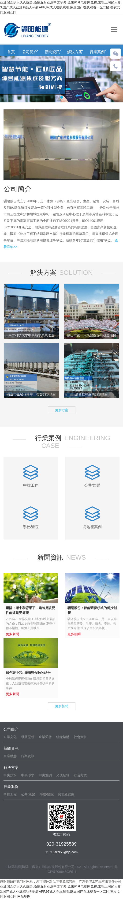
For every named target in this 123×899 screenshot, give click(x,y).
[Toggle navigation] (114, 29)
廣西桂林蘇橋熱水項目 (91, 394)
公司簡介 (29, 52)
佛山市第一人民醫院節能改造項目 (91, 335)
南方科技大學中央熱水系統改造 (31, 335)
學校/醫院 (47, 794)
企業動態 (10, 756)
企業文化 (10, 737)
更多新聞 (61, 706)
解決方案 (74, 52)
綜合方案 (80, 775)
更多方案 (61, 410)
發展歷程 (27, 737)
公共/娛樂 (28, 794)
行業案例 (97, 52)
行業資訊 (27, 756)
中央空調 (45, 775)
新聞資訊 (52, 52)
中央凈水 (27, 775)
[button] (57, 97)
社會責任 (80, 737)
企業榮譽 (45, 737)
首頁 (11, 52)
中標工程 (10, 794)
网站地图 (23, 896)
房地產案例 (66, 794)
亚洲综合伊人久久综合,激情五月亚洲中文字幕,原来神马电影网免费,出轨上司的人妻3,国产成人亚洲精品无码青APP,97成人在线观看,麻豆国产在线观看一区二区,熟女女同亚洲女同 (60, 7)
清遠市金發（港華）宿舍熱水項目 (31, 394)
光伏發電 (62, 775)
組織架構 (62, 737)
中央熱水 (10, 775)
